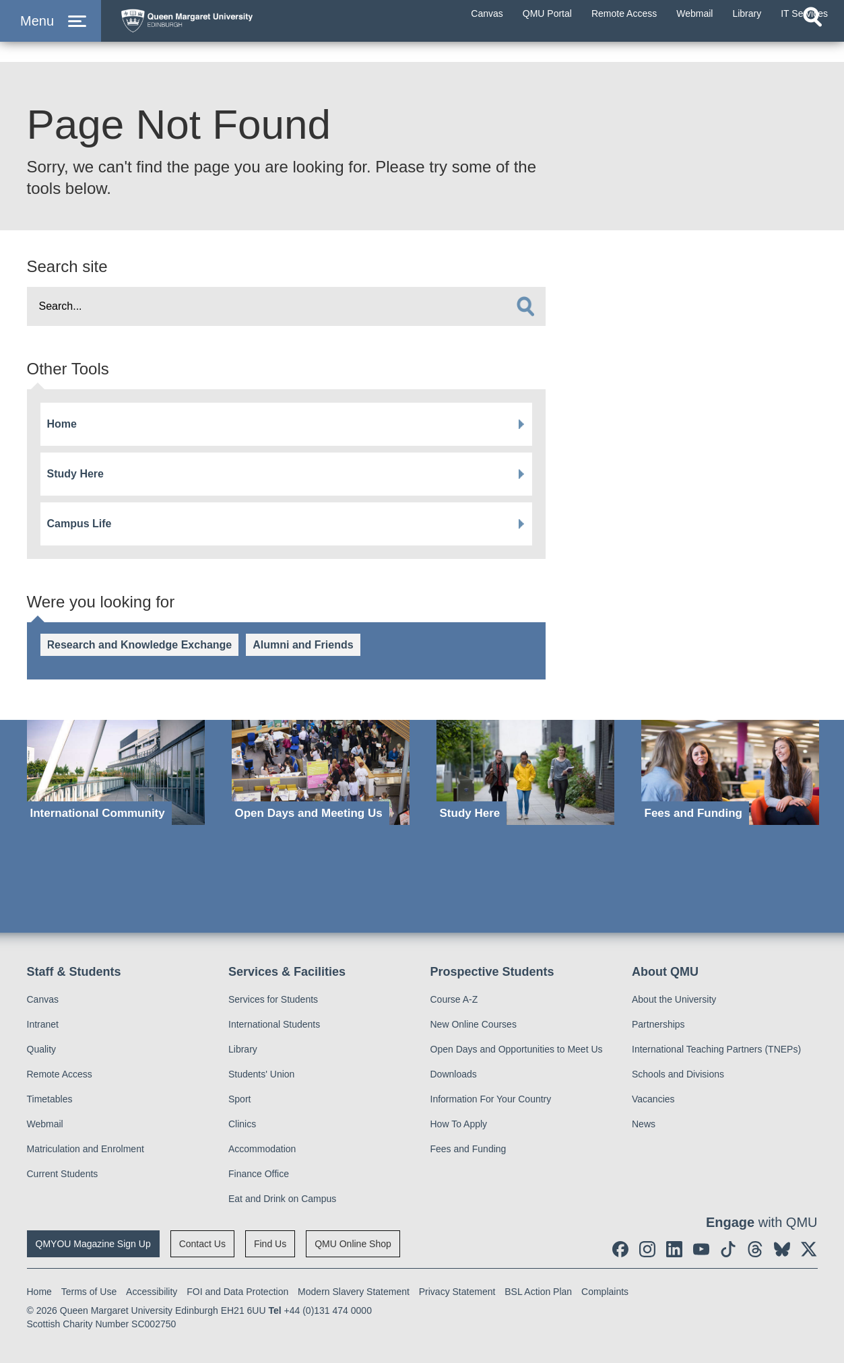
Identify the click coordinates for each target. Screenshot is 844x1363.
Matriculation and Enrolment (85, 1148)
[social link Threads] (755, 1249)
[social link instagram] (647, 1249)
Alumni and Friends (303, 645)
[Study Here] (525, 773)
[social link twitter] (809, 1249)
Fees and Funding (468, 1148)
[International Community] (116, 773)
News (643, 1124)
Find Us (270, 1243)
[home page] (243, 31)
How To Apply (459, 1124)
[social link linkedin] (674, 1249)
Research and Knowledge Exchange (139, 645)
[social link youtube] (701, 1249)
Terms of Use (89, 1291)
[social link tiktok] (728, 1249)
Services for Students (273, 999)
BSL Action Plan (538, 1291)
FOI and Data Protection (237, 1291)
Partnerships (658, 1024)
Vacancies (653, 1099)
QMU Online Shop (353, 1243)
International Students (274, 1024)
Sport (239, 1099)
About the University (674, 999)
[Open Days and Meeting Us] (321, 773)
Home (62, 424)
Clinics (242, 1124)
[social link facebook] (620, 1249)
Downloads (453, 1074)
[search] (525, 306)
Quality (42, 1049)
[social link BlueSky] (782, 1249)
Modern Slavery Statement (354, 1291)
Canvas (43, 999)
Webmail (45, 1124)
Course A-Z (454, 999)
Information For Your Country (491, 1099)
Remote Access (59, 1074)
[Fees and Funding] (730, 773)
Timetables (50, 1099)
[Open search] (812, 44)
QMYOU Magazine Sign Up (93, 1243)
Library (242, 1049)
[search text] (286, 306)
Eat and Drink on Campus (282, 1198)
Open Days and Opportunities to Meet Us (516, 1049)
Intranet (43, 1024)
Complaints (604, 1291)
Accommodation (262, 1148)
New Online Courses (473, 1024)
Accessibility (151, 1291)
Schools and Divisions (678, 1074)
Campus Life (79, 523)
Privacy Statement (457, 1291)
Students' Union (261, 1074)
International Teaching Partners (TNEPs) (716, 1049)
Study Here (75, 473)
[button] (50, 34)
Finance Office (258, 1173)
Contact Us (202, 1243)
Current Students (62, 1173)
